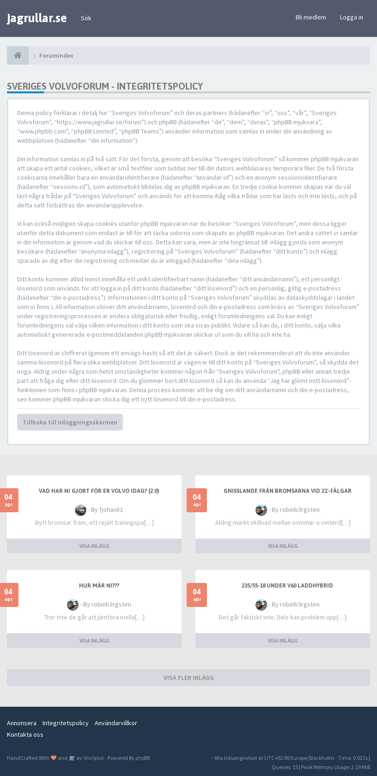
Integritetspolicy (66, 723)
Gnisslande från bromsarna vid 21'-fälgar (288, 491)
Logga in (351, 17)
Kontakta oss (25, 734)
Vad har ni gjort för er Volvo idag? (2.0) (99, 491)
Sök (86, 18)
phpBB (142, 757)
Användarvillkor (116, 723)
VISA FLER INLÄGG (189, 677)
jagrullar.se (37, 18)
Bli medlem (311, 17)
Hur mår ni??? (99, 585)
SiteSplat (93, 757)
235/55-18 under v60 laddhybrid (287, 585)
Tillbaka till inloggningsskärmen (70, 422)
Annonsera (21, 723)
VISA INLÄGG (94, 545)
